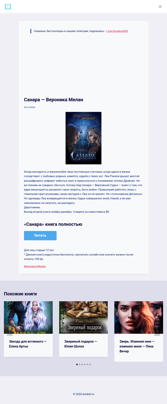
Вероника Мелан (35, 266)
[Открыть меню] (160, 6)
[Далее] (157, 331)
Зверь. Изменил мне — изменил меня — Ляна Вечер (137, 346)
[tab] (77, 364)
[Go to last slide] (10, 331)
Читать (40, 235)
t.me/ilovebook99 (117, 31)
